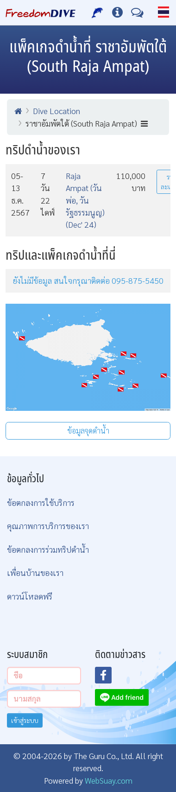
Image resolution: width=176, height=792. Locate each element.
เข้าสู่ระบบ (24, 720)
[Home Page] (40, 12)
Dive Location (56, 110)
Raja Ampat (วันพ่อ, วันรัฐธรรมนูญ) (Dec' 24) (85, 200)
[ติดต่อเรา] (137, 12)
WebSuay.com (108, 780)
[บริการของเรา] (97, 12)
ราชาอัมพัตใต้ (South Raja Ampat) (86, 123)
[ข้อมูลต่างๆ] (117, 12)
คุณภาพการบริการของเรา (48, 525)
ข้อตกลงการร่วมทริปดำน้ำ (48, 549)
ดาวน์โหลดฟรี (29, 596)
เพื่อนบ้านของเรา (35, 572)
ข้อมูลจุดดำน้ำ (88, 430)
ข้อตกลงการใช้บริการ (41, 502)
